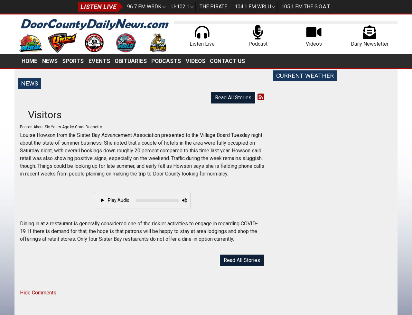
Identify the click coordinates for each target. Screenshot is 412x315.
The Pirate (213, 7)
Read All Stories (233, 97)
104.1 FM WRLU (253, 7)
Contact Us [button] (227, 61)
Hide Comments (38, 293)
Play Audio (115, 200)
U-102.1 (180, 7)
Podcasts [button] (166, 61)
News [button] (50, 61)
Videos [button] (195, 61)
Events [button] (99, 61)
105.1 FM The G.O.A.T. (305, 7)
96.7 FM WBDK (144, 7)
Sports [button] (73, 61)
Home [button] (29, 61)
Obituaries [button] (131, 61)
